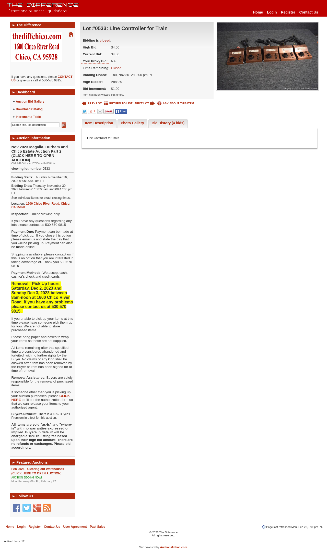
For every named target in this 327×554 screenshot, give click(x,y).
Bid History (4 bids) (168, 123)
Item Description (99, 123)
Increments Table (28, 117)
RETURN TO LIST (118, 103)
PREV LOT (92, 103)
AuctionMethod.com (173, 547)
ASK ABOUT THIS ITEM (175, 103)
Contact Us (308, 12)
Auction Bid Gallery (30, 101)
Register (288, 12)
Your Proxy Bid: (95, 61)
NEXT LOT (145, 103)
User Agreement (75, 526)
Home (258, 12)
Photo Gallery (132, 123)
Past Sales (97, 526)
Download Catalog (29, 109)
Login (272, 12)
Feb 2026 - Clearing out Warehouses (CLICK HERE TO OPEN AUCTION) (42, 475)
